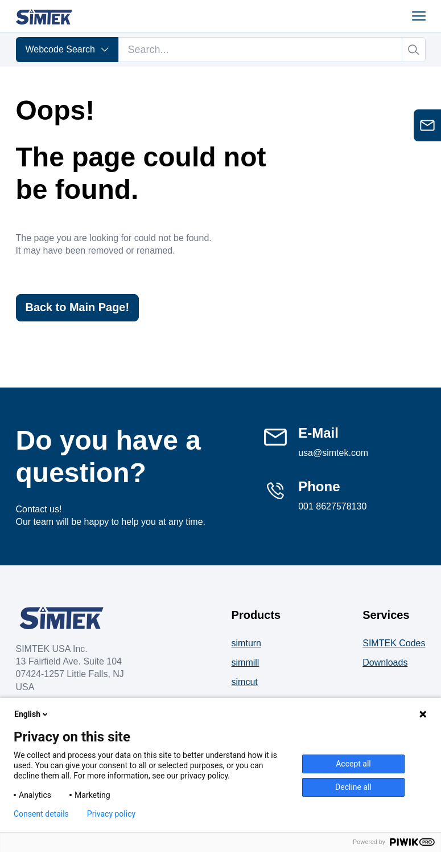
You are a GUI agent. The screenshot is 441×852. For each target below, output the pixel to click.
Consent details (41, 813)
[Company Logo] (61, 617)
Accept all (353, 763)
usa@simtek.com (333, 453)
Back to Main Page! (78, 307)
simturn (246, 643)
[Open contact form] (427, 125)
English (32, 714)
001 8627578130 (332, 506)
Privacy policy (111, 813)
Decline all (353, 787)
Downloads (384, 662)
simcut (245, 682)
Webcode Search (67, 49)
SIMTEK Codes (393, 643)
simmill (245, 662)
